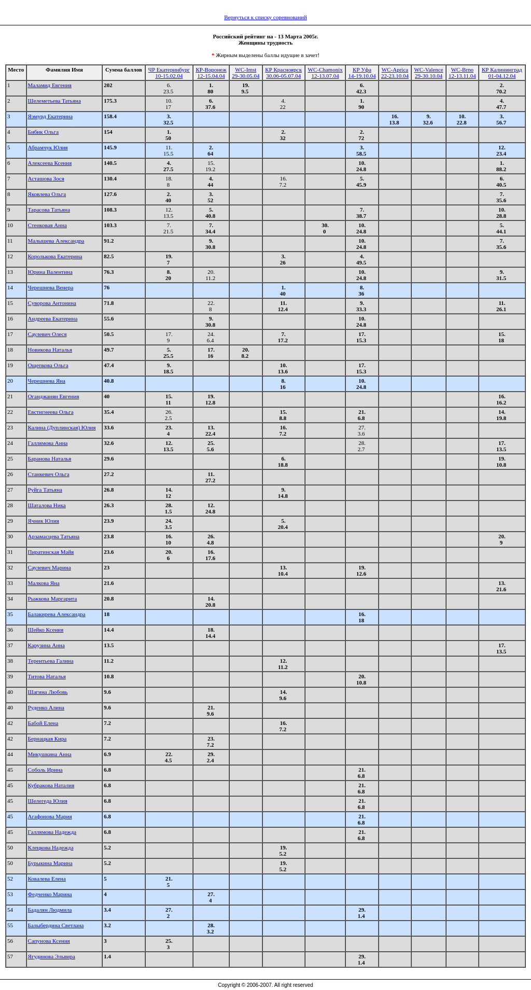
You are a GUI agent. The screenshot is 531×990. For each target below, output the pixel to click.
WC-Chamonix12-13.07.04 (325, 72)
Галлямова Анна (48, 443)
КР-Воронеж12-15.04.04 (210, 72)
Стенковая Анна (47, 225)
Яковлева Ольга (47, 194)
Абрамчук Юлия (48, 147)
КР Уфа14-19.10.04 (361, 72)
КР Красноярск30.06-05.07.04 (283, 72)
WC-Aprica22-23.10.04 (395, 72)
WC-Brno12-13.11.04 (462, 72)
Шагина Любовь (48, 692)
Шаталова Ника (47, 505)
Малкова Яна (44, 583)
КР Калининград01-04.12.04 (502, 72)
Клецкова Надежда (51, 847)
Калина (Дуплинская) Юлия (62, 427)
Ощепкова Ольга (48, 365)
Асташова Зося (46, 178)
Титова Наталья (47, 676)
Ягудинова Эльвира (51, 956)
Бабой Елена (43, 723)
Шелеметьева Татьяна (54, 100)
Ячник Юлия (43, 521)
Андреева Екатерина (53, 318)
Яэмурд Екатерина (50, 116)
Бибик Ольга (43, 132)
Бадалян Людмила (50, 910)
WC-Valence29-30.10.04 (428, 72)
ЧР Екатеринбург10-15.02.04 (169, 72)
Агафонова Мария (50, 816)
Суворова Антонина (52, 303)
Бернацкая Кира (47, 738)
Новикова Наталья (50, 349)
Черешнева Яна (46, 381)
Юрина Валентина (50, 272)
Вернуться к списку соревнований (265, 17)
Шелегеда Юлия (47, 801)
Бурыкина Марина (50, 863)
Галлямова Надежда (52, 832)
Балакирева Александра (57, 614)
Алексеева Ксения (50, 163)
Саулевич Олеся (47, 334)
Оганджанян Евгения (53, 396)
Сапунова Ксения (49, 941)
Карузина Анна (46, 645)
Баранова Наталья (50, 458)
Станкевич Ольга (48, 474)
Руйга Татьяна (45, 489)
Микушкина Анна (50, 754)
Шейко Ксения (46, 629)
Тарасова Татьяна (49, 209)
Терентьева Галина (51, 661)
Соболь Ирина (45, 769)
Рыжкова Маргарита (52, 598)
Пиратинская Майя (51, 552)
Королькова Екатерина (55, 256)
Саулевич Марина (49, 567)
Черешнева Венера (51, 287)
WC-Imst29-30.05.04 (245, 72)
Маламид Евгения (50, 85)
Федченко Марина (50, 894)
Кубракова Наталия (51, 785)
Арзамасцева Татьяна (54, 536)
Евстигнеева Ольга (51, 412)
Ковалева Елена (47, 878)
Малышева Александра (56, 241)
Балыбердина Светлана (56, 925)
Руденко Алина (46, 707)
